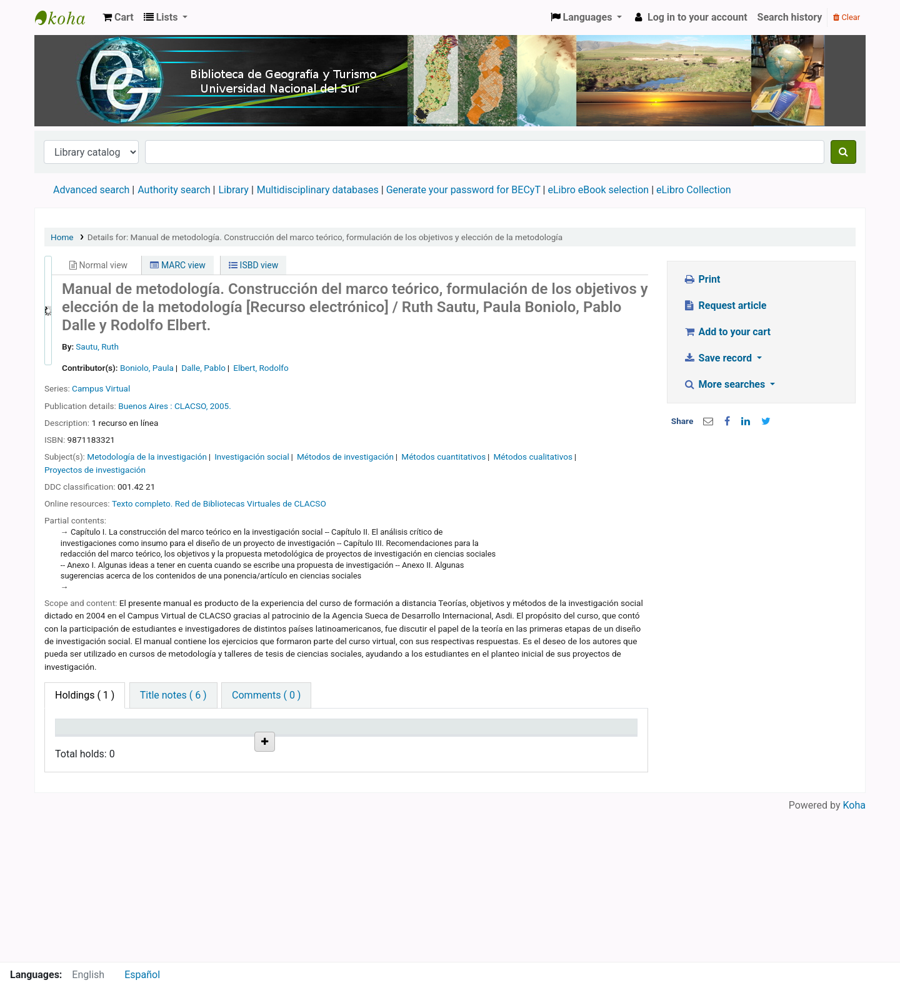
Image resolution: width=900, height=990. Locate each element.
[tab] (173, 695)
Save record (718, 358)
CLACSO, (191, 406)
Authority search (174, 190)
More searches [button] (725, 384)
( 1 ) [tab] (84, 695)
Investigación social (251, 457)
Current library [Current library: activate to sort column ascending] (143, 738)
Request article (724, 305)
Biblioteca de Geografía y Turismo (66, 17)
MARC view (177, 265)
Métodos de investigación (345, 457)
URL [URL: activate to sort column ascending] (330, 744)
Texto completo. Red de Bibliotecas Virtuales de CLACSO (219, 503)
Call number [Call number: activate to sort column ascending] (272, 738)
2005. (220, 406)
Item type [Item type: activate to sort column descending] (82, 744)
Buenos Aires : (145, 406)
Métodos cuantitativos (443, 457)
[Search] (843, 152)
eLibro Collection (693, 190)
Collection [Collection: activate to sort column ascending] (212, 744)
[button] (118, 17)
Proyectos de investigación (95, 470)
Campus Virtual (101, 388)
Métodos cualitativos (532, 457)
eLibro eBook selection (599, 190)
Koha (854, 954)
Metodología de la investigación (147, 457)
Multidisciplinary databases (319, 190)
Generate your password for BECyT (463, 190)
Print (701, 279)
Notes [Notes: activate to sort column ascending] (463, 744)
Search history (790, 17)
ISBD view (253, 265)
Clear (846, 17)
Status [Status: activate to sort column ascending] (399, 744)
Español (142, 975)
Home (62, 237)
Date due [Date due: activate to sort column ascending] (533, 744)
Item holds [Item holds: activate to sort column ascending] (602, 744)
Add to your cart (727, 332)
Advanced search (91, 190)
